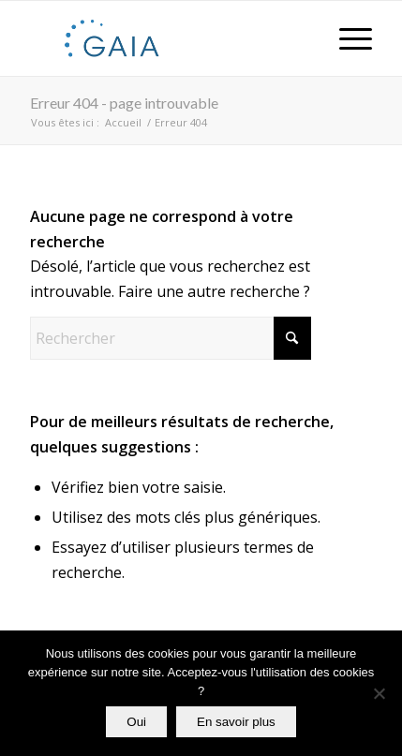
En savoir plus (236, 722)
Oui (136, 722)
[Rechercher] (170, 338)
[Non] (378, 693)
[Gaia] (167, 38)
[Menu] (346, 38)
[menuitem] (346, 38)
